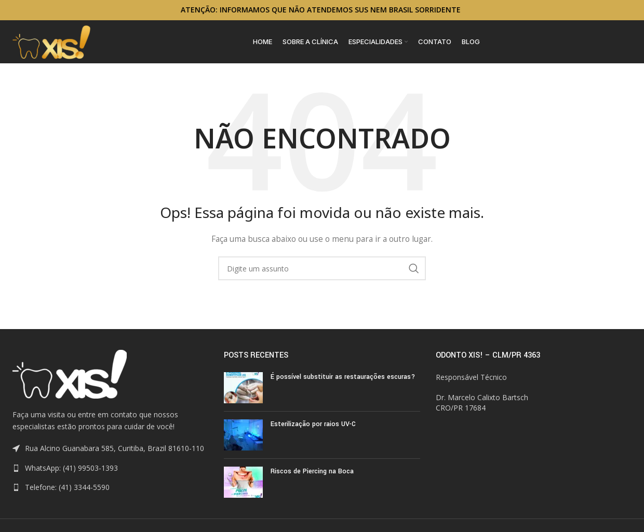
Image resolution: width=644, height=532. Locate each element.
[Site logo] (51, 45)
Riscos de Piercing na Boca (312, 480)
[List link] (110, 477)
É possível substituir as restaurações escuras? (343, 385)
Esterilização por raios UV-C (313, 433)
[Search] (322, 277)
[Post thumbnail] (243, 396)
